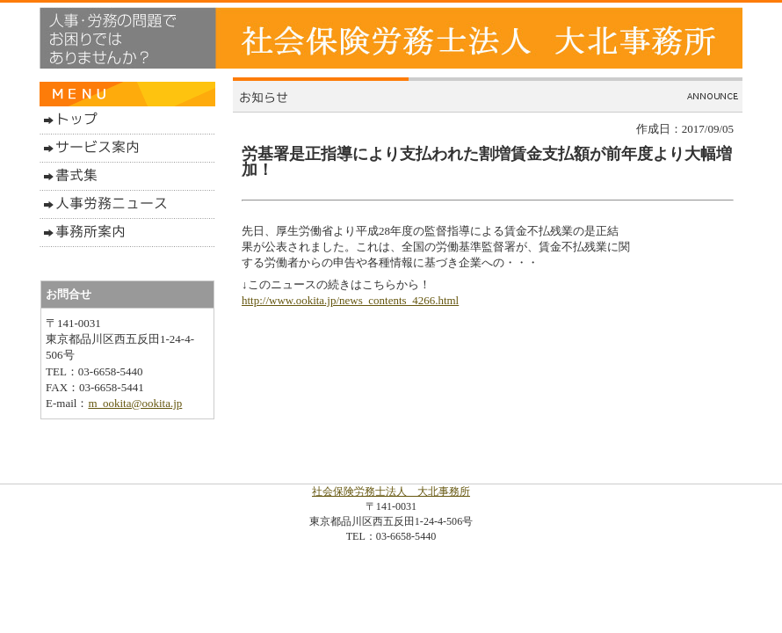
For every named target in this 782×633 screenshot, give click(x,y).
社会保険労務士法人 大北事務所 (391, 491)
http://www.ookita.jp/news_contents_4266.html (350, 300)
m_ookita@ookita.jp (135, 403)
